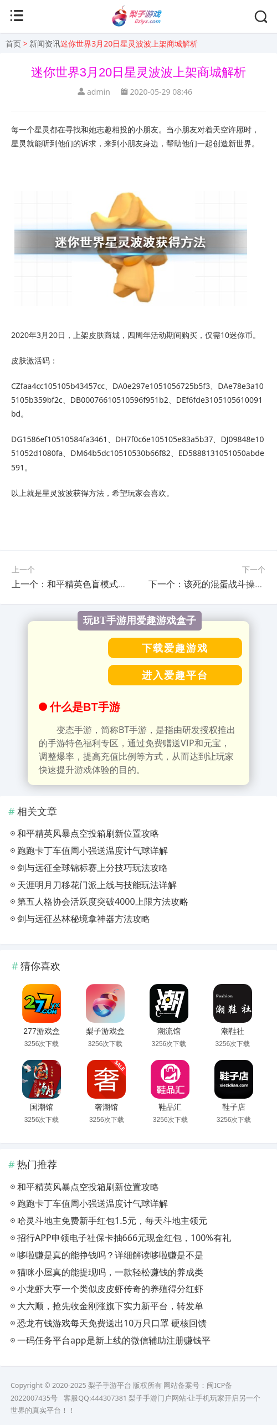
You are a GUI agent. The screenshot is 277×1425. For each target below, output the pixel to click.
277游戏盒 (41, 1031)
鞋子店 (233, 1107)
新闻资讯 (44, 43)
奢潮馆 (106, 1107)
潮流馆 (169, 1031)
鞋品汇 (170, 1107)
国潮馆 (41, 1107)
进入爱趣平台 (175, 674)
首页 (13, 43)
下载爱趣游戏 (175, 647)
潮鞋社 (232, 1031)
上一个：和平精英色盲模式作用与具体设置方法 (105, 584)
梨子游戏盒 (105, 1031)
